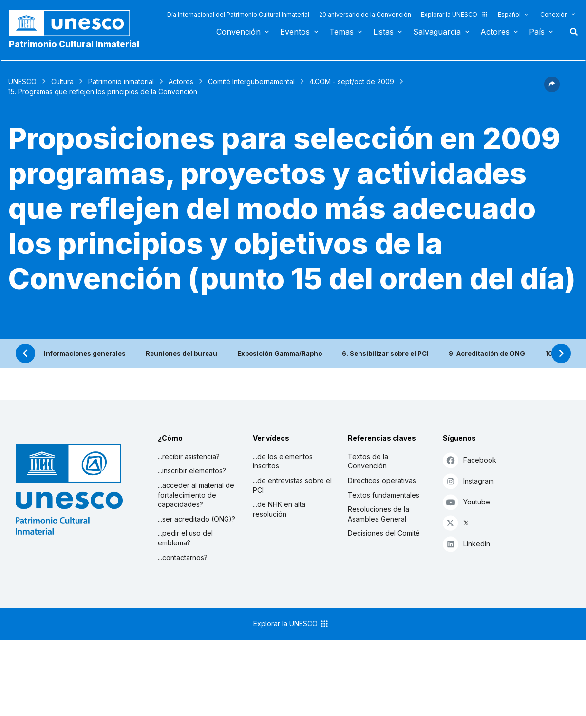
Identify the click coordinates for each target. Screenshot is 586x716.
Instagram (468, 480)
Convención (238, 32)
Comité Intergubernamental (251, 81)
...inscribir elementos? (192, 470)
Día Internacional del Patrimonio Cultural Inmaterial (238, 14)
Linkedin (466, 543)
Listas (383, 32)
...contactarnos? (183, 557)
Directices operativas (382, 480)
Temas (341, 32)
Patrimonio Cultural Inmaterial (74, 44)
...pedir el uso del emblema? (185, 538)
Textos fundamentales (383, 495)
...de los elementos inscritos (283, 461)
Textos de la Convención (368, 461)
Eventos (295, 32)
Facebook (469, 459)
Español (509, 14)
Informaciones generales (85, 353)
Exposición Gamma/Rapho (279, 353)
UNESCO (22, 81)
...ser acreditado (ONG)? (196, 519)
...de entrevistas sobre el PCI (292, 485)
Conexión (554, 14)
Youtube (466, 501)
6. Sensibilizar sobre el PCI (385, 353)
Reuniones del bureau (181, 353)
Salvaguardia (437, 32)
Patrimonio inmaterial (121, 81)
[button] (552, 89)
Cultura (62, 81)
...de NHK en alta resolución (279, 509)
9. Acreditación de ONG (487, 353)
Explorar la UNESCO (454, 14)
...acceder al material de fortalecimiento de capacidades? (196, 494)
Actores (495, 32)
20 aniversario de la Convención (365, 14)
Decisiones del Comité (384, 533)
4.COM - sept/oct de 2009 (351, 81)
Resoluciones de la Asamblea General (378, 514)
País (537, 32)
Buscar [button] (571, 32)
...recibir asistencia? (189, 456)
